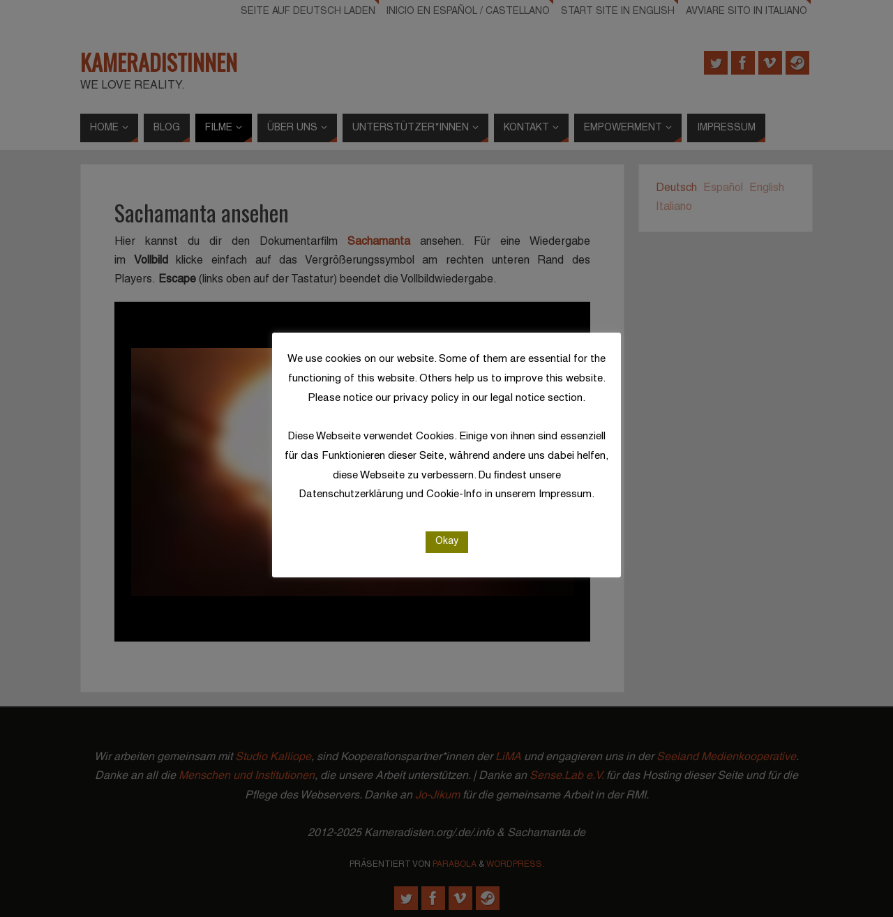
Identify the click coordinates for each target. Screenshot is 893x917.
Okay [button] (446, 541)
